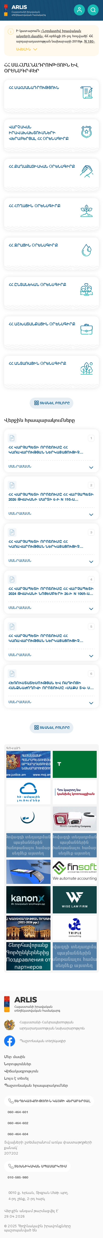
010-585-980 (18, 1177)
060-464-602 (18, 1123)
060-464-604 (18, 1134)
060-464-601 (18, 1112)
